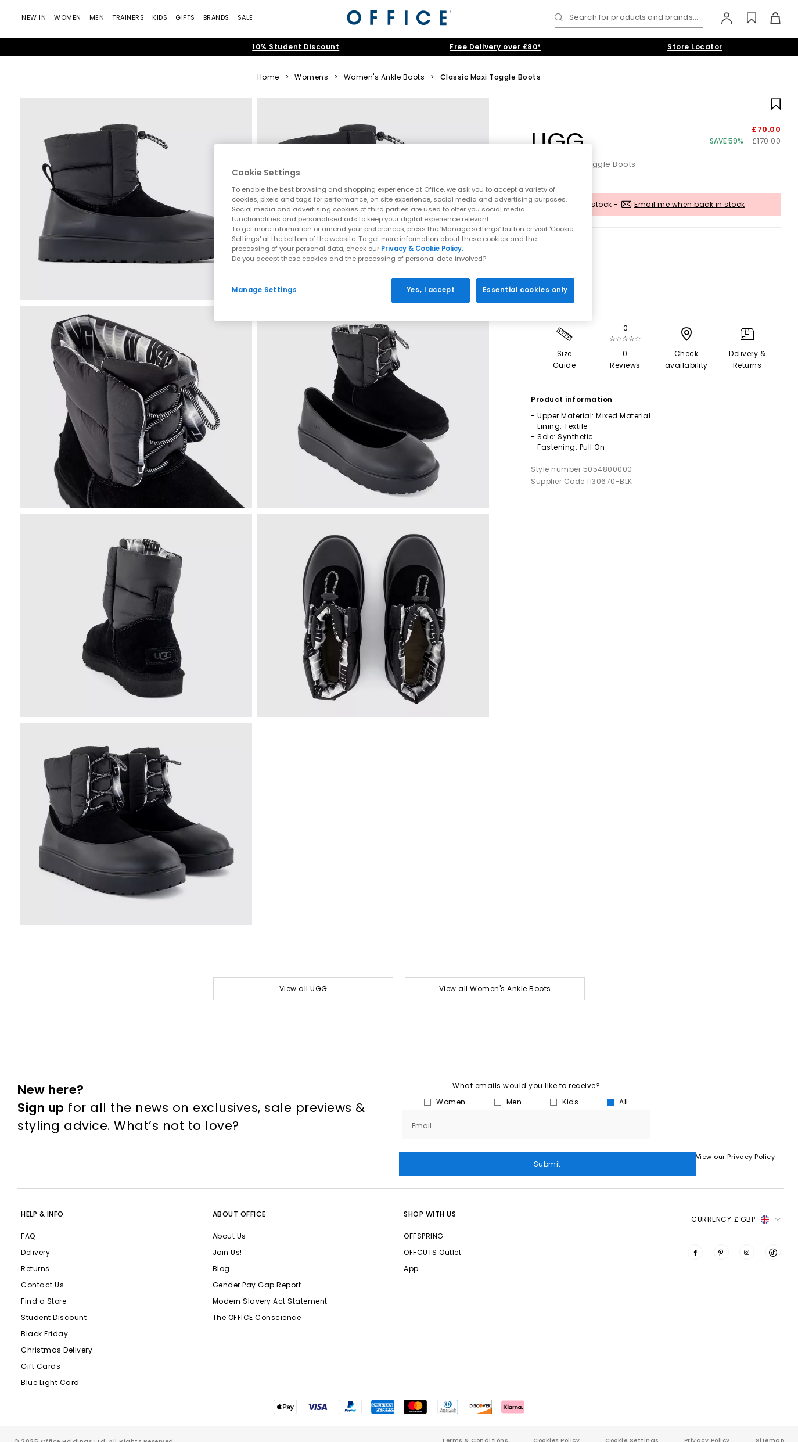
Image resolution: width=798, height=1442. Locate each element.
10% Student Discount (295, 47)
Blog (221, 1255)
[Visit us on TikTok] (773, 1238)
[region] (403, 232)
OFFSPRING (424, 1222)
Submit (717, 1124)
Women (67, 17)
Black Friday (44, 1320)
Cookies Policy (556, 1426)
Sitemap (770, 1426)
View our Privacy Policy (439, 1156)
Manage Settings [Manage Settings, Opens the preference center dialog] (264, 290)
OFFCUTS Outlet (432, 1238)
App (411, 1255)
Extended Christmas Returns (96, 47)
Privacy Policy (707, 1426)
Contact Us (42, 1271)
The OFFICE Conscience (257, 1303)
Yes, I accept (431, 290)
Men (97, 17)
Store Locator (694, 47)
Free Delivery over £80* (495, 47)
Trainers (128, 17)
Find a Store (43, 1287)
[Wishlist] (745, 18)
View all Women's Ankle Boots (495, 988)
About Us (229, 1222)
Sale (245, 17)
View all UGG (303, 988)
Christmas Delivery (56, 1336)
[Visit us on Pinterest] (721, 1238)
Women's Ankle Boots (384, 77)
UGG (558, 141)
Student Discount (54, 1303)
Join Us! (227, 1238)
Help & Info (42, 1200)
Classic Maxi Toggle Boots (490, 77)
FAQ (28, 1222)
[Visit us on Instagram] (746, 1238)
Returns (35, 1255)
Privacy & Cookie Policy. (422, 248)
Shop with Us (430, 1200)
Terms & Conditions (474, 1426)
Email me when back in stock (689, 204)
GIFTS (185, 17)
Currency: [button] (736, 1205)
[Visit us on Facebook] (695, 1238)
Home (268, 77)
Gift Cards (40, 1352)
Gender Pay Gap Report (257, 1271)
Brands (216, 17)
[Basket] (768, 18)
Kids (159, 17)
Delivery (35, 1238)
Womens (311, 77)
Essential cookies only (525, 290)
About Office (239, 1200)
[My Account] (721, 18)
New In (33, 17)
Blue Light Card (50, 1368)
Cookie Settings (632, 1426)
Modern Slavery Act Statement (270, 1287)
